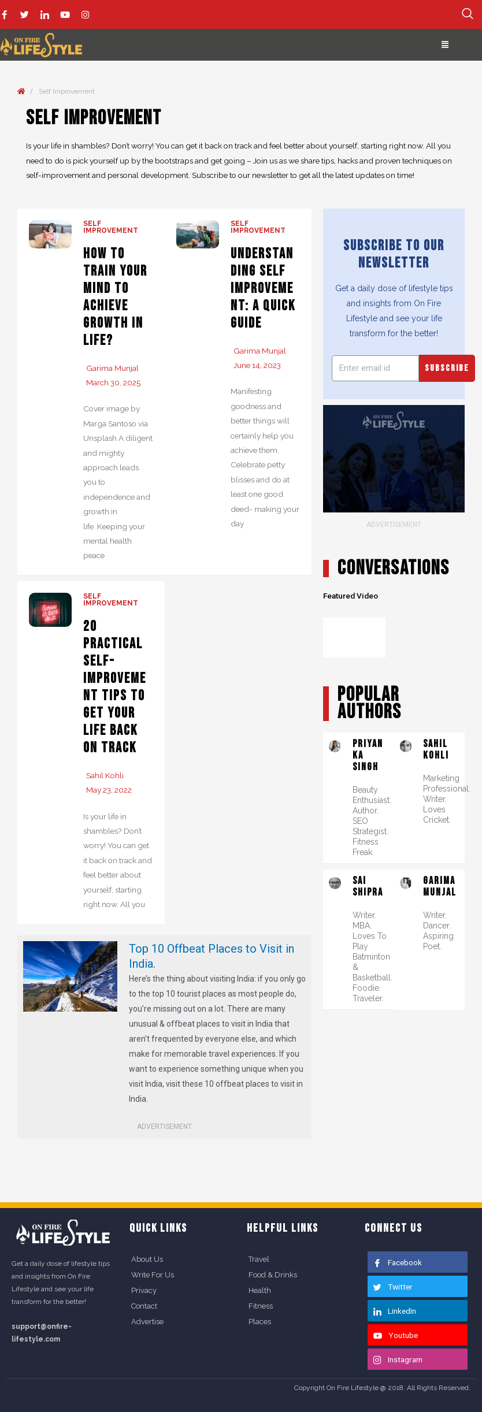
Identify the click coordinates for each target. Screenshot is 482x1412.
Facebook (397, 1262)
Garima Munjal (112, 368)
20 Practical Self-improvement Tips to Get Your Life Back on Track (114, 687)
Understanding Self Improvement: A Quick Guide (263, 288)
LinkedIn (394, 1311)
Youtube (395, 1335)
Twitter (393, 1286)
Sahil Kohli (105, 775)
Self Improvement (110, 227)
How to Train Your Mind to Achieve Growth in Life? (115, 297)
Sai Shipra (368, 886)
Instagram (397, 1359)
